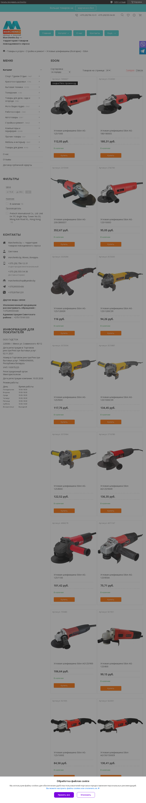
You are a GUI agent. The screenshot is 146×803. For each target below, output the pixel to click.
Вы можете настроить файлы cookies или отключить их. (72, 788)
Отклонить (86, 795)
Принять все (64, 795)
